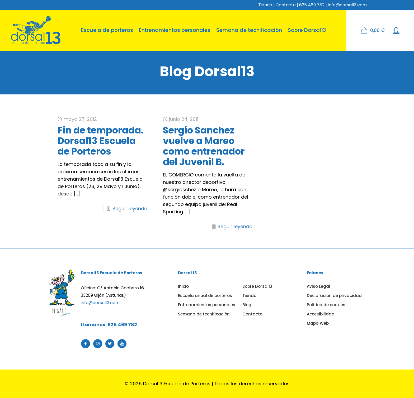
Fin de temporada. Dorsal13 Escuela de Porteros (100, 141)
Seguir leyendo (129, 208)
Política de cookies (326, 305)
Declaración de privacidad (334, 295)
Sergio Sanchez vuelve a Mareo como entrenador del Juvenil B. (204, 146)
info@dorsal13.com (100, 303)
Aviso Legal (318, 286)
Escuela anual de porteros (205, 295)
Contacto (286, 5)
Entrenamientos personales (206, 305)
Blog (246, 305)
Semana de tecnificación (204, 314)
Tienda (265, 5)
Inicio (183, 286)
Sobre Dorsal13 (257, 286)
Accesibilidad (321, 314)
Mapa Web (318, 323)
